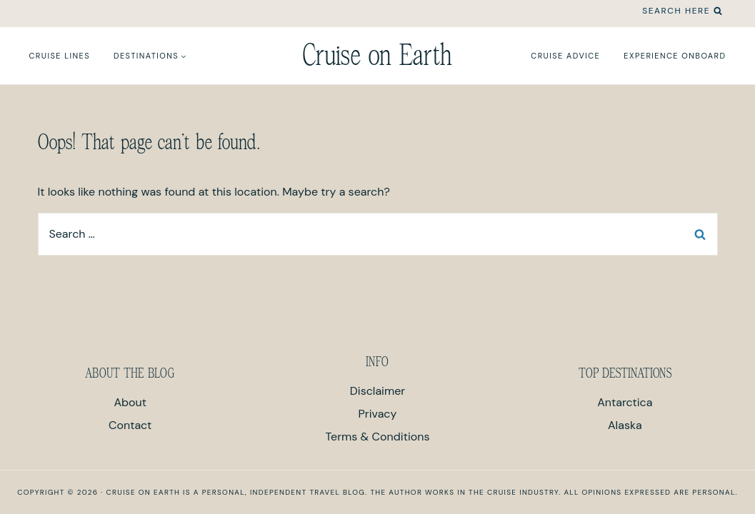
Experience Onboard (675, 56)
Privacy (378, 413)
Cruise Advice (565, 56)
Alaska (625, 425)
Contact (130, 425)
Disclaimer (377, 390)
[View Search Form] (682, 11)
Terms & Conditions (378, 436)
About (130, 402)
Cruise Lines (59, 56)
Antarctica (624, 402)
